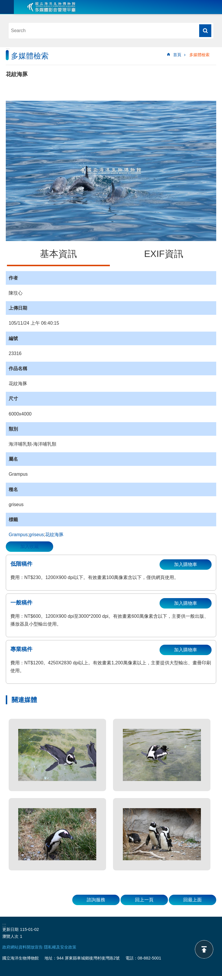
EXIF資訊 (163, 254)
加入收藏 (29, 546)
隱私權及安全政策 (60, 947)
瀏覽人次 (10, 936)
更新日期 (10, 929)
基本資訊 (58, 254)
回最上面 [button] (192, 899)
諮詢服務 (96, 899)
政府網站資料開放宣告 (22, 947)
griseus (36, 534)
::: (8, 49)
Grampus (18, 534)
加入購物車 (185, 564)
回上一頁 (144, 899)
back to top (204, 949)
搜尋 (205, 30)
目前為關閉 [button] (7, 7)
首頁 (177, 54)
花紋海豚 (54, 534)
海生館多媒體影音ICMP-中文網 (51, 7)
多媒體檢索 (199, 54)
